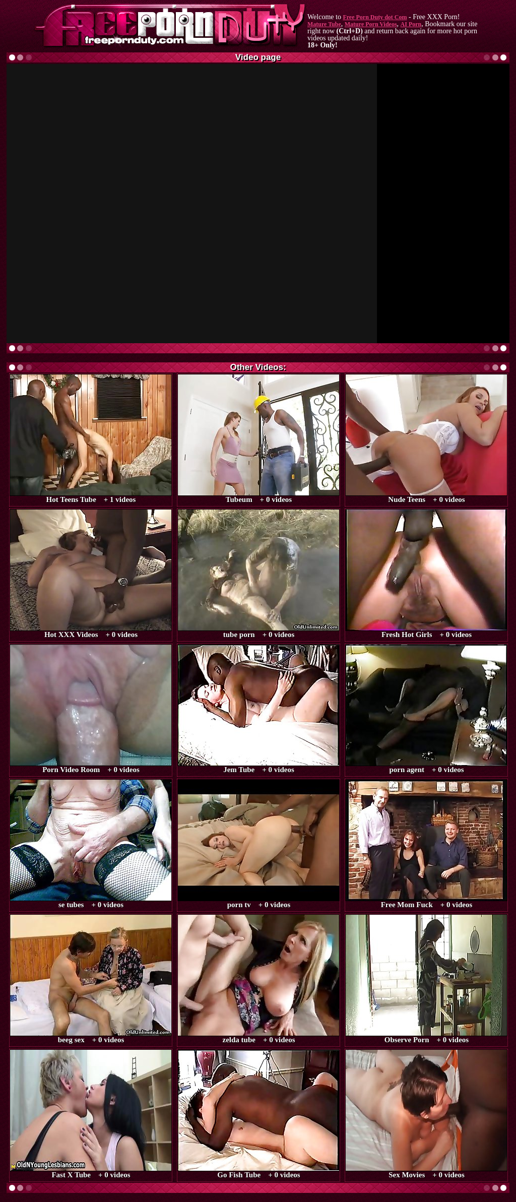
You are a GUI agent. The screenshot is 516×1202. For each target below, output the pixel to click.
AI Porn (411, 24)
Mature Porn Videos (371, 24)
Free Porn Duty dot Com (375, 17)
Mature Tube (324, 24)
